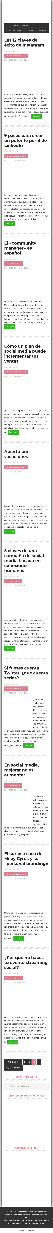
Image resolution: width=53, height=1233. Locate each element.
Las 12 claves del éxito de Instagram (24, 43)
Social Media (22, 60)
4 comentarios (13, 263)
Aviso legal (43, 1220)
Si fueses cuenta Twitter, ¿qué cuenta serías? (26, 673)
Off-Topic (26, 1217)
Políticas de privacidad (17, 1223)
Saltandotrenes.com (28, 1220)
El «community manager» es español (20, 248)
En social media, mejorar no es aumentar (21, 770)
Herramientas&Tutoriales (25, 1214)
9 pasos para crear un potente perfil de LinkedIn (25, 140)
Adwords (9, 1214)
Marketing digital (26, 1211)
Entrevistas (42, 1214)
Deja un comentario (16, 56)
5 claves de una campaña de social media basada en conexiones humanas (24, 560)
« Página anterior (13, 1062)
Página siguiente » (14, 1067)
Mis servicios (12, 1211)
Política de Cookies (37, 1223)
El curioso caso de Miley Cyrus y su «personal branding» (26, 858)
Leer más (36, 116)
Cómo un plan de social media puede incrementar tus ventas (25, 354)
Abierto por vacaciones (16, 454)
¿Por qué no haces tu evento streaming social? (26, 962)
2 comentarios (13, 581)
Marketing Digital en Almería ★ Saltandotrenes (26, 12)
